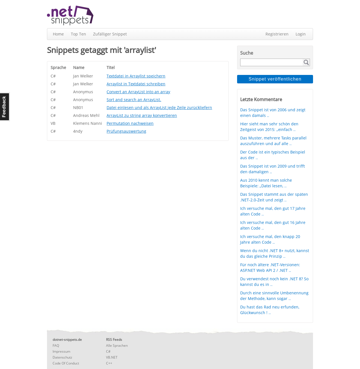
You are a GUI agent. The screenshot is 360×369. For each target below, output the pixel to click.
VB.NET (112, 357)
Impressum (61, 351)
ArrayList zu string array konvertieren (142, 115)
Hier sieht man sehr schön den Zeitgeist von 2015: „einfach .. (269, 126)
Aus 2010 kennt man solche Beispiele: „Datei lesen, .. (266, 182)
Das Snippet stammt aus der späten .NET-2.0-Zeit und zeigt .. (274, 197)
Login (301, 34)
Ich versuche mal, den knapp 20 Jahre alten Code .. (270, 239)
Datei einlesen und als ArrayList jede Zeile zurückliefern (159, 107)
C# (108, 351)
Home (58, 34)
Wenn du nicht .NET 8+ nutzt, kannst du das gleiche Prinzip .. (274, 253)
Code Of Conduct (66, 363)
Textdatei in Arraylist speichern (136, 76)
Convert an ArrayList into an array (138, 91)
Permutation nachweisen (130, 123)
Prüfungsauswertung (126, 131)
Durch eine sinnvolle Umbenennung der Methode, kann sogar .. (274, 295)
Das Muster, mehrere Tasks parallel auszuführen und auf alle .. (273, 140)
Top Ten (78, 34)
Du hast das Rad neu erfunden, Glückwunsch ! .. (269, 309)
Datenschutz (62, 357)
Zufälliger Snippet (110, 34)
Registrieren (277, 34)
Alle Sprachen (117, 345)
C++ (109, 363)
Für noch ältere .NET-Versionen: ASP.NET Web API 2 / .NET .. (270, 267)
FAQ (56, 345)
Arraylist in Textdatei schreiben (136, 83)
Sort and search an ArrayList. (134, 99)
